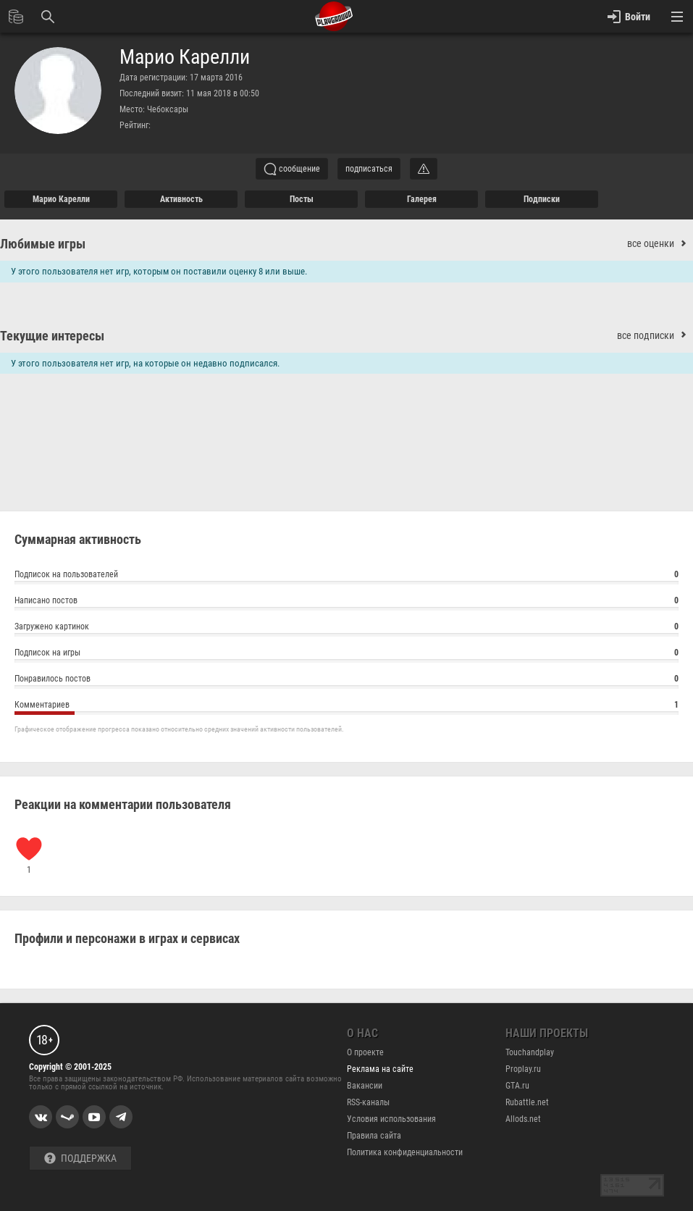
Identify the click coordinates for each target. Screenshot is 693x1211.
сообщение (292, 168)
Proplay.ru (523, 1069)
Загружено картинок (346, 628)
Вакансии (364, 1086)
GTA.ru (517, 1086)
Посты (302, 199)
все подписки (655, 336)
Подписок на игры (346, 654)
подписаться (368, 169)
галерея (422, 199)
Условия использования (391, 1119)
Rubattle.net (527, 1102)
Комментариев (346, 706)
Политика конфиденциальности (405, 1152)
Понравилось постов (346, 680)
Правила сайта (374, 1136)
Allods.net (523, 1119)
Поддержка (80, 1158)
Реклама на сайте (380, 1069)
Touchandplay (529, 1052)
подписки (542, 199)
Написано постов (346, 602)
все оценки (660, 244)
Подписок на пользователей (346, 576)
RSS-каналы (368, 1102)
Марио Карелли (184, 57)
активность (181, 199)
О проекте (365, 1052)
